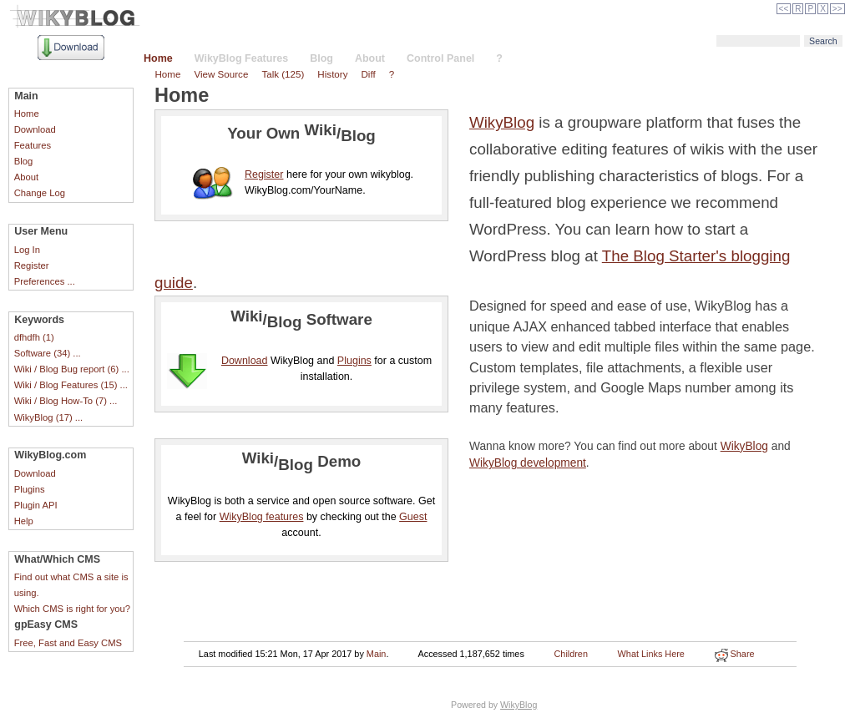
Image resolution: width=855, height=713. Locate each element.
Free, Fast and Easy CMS (68, 643)
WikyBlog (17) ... (48, 417)
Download (35, 129)
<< (784, 8)
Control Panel (440, 58)
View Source (221, 73)
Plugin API (36, 505)
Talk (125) (282, 73)
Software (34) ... (47, 353)
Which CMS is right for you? (72, 609)
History (332, 73)
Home (158, 58)
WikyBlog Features (241, 58)
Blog (321, 58)
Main (377, 654)
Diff (368, 73)
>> (837, 8)
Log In (27, 250)
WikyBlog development (527, 463)
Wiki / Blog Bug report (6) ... (71, 369)
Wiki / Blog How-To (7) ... (66, 401)
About (370, 58)
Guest (413, 517)
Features (32, 145)
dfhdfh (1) (34, 337)
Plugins (29, 489)
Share (735, 654)
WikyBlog (501, 122)
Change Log (39, 193)
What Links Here (651, 654)
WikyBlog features (262, 517)
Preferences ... (44, 281)
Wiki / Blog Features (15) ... (71, 385)
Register (31, 265)
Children (571, 654)
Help (23, 521)
